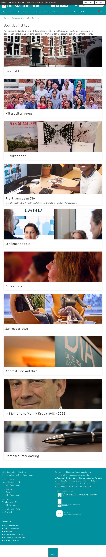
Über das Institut (11, 525)
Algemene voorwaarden (14, 537)
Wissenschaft (18, 18)
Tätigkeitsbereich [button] (24, 11)
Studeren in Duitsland (73, 11)
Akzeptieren (88, 2)
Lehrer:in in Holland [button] (52, 11)
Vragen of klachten (12, 540)
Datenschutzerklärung (13, 534)
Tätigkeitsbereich (11, 528)
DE (101, 11)
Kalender (38, 11)
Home (6, 18)
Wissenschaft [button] (8, 11)
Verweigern (100, 2)
